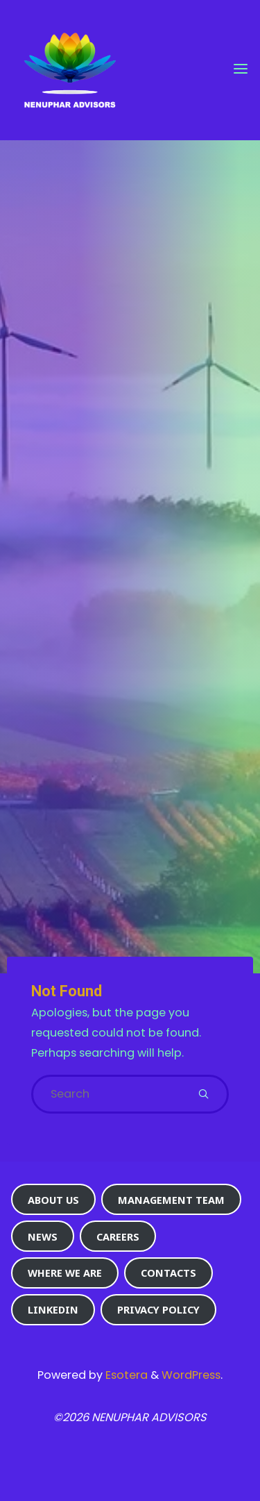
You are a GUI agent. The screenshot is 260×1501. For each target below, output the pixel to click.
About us (53, 1200)
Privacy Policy (158, 1309)
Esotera (125, 1375)
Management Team (171, 1200)
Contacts (168, 1273)
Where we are (65, 1273)
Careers (117, 1236)
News (43, 1236)
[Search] (203, 1094)
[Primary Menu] (240, 69)
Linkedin (53, 1309)
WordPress (191, 1375)
